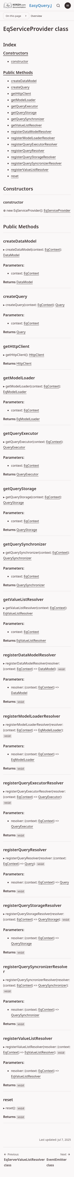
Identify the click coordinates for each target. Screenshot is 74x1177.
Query (60, 305)
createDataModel (24, 81)
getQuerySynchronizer (27, 119)
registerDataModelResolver (31, 131)
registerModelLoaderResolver (33, 138)
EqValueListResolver (18, 613)
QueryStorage (13, 502)
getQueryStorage (24, 112)
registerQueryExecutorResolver (34, 144)
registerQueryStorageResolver (33, 157)
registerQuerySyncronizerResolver (36, 163)
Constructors (15, 53)
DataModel (11, 255)
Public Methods (18, 72)
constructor (19, 61)
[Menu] (68, 5)
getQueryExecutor (24, 106)
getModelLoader (23, 100)
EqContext (52, 249)
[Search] (58, 6)
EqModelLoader (14, 392)
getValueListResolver (26, 125)
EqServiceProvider (57, 210)
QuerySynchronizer (17, 558)
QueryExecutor (14, 447)
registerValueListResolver (30, 169)
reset (15, 176)
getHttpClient (21, 93)
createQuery (20, 87)
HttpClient (36, 355)
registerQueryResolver (27, 150)
